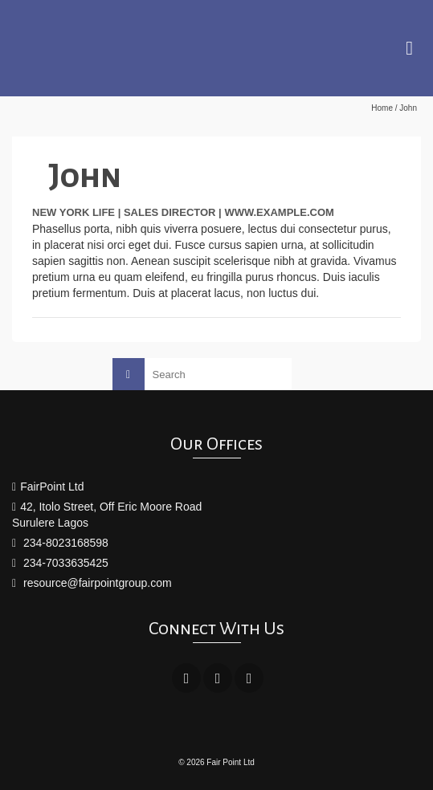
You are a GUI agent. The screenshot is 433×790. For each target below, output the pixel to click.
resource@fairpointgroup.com (92, 582)
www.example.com (279, 212)
